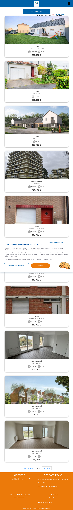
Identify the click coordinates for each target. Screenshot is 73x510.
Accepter (40, 265)
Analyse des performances (45, 502)
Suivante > (47, 468)
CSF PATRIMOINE (53, 475)
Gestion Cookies (53, 497)
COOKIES (53, 494)
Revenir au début (28, 468)
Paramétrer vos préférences (16, 265)
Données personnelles (19, 497)
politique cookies (47, 259)
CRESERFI (19, 475)
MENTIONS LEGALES (19, 494)
